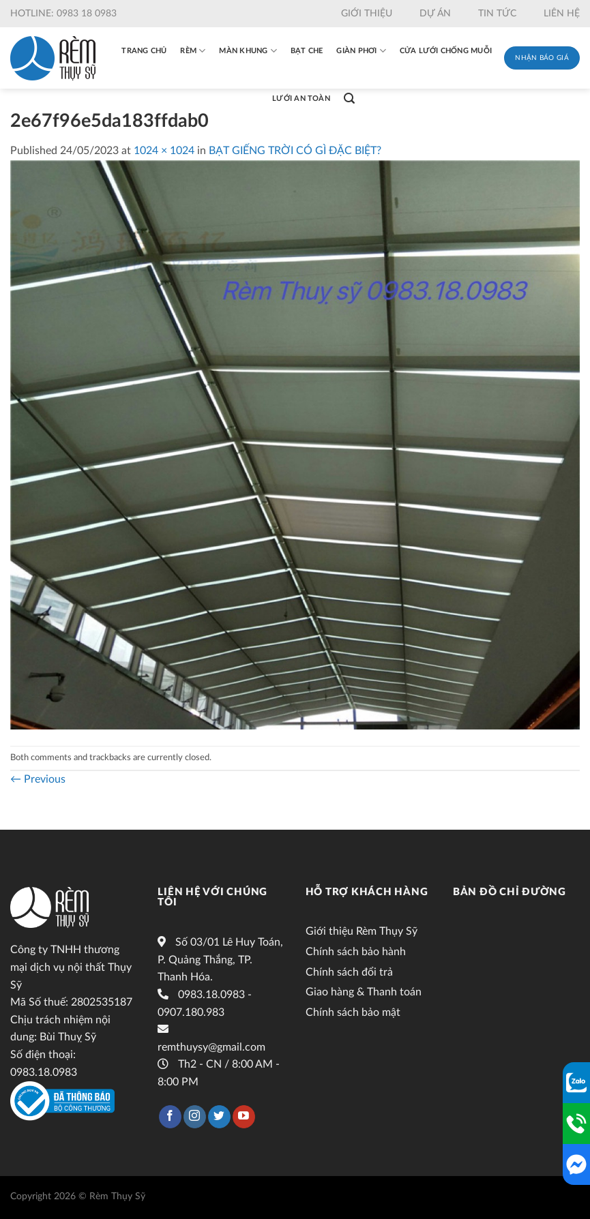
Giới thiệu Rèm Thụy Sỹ (361, 931)
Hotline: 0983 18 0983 (63, 13)
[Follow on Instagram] (194, 1116)
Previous (37, 779)
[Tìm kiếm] (349, 98)
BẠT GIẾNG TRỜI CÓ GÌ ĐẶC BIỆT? (295, 150)
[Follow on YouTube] (244, 1116)
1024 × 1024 (164, 150)
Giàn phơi (360, 50)
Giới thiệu (366, 13)
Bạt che (307, 51)
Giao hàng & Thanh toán (364, 992)
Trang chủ (143, 51)
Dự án (435, 13)
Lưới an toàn (301, 98)
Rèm (192, 50)
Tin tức (497, 13)
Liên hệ (562, 13)
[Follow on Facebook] (170, 1116)
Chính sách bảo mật (353, 1012)
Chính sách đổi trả (349, 972)
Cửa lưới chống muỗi (446, 51)
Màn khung (247, 50)
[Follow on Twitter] (219, 1116)
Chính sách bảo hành (356, 951)
